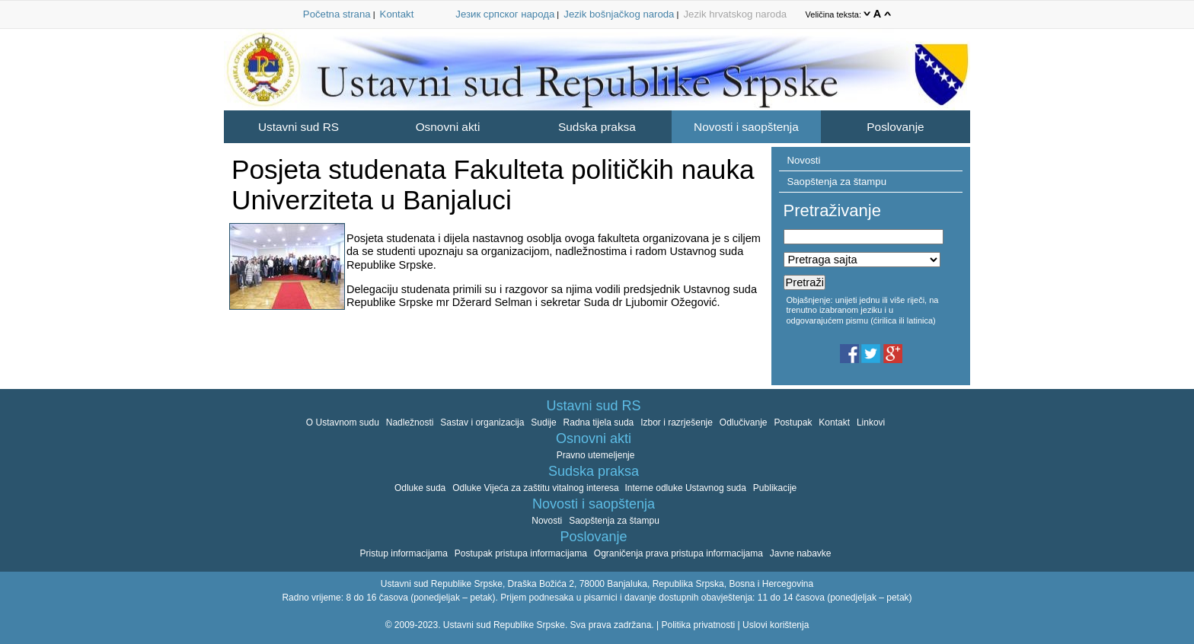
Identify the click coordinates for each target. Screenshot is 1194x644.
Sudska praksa (597, 126)
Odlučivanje (744, 422)
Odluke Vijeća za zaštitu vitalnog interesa (536, 488)
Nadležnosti (410, 422)
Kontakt (397, 14)
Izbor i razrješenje (676, 422)
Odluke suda (419, 488)
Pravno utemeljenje (596, 455)
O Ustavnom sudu (342, 422)
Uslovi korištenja (775, 625)
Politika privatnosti (698, 625)
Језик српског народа (504, 14)
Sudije (543, 422)
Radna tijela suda (598, 422)
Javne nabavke (801, 553)
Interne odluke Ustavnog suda (685, 488)
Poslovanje (895, 126)
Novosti (803, 160)
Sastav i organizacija (482, 422)
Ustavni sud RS (298, 126)
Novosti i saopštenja (746, 126)
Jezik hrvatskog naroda (735, 14)
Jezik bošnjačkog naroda (618, 14)
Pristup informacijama (404, 553)
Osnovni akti (448, 126)
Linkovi (871, 422)
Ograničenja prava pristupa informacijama (678, 553)
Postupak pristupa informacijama (521, 553)
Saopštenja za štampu (836, 181)
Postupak (793, 422)
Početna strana (337, 14)
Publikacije (775, 488)
